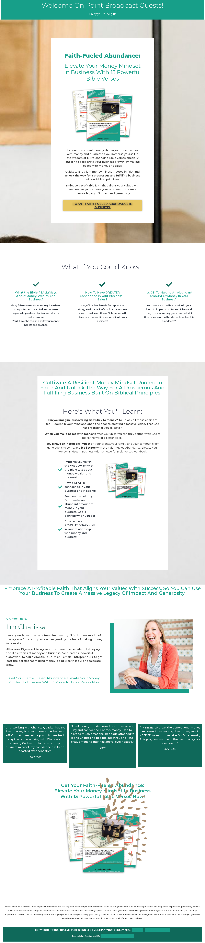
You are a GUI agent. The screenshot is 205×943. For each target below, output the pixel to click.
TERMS (137, 930)
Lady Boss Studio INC (117, 936)
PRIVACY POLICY (157, 930)
